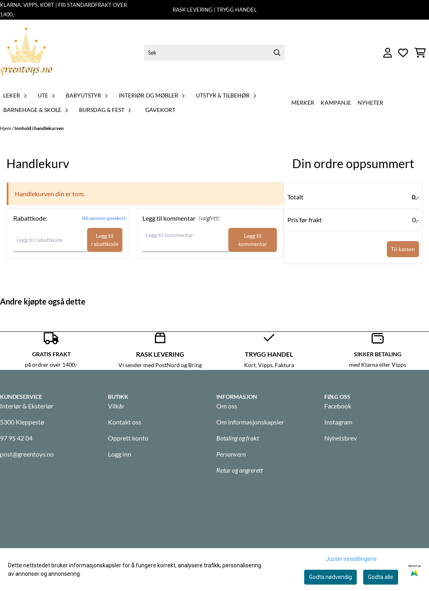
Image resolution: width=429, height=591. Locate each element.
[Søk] (214, 53)
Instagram (338, 422)
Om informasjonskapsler (250, 422)
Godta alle (380, 577)
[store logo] (26, 53)
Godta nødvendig (330, 577)
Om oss (226, 406)
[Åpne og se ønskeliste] (403, 53)
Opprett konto (128, 438)
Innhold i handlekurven (39, 128)
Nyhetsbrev (340, 438)
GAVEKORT (160, 109)
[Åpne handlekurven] (420, 53)
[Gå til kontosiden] (387, 53)
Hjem (6, 128)
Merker (302, 102)
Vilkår (116, 406)
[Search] (277, 53)
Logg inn (119, 454)
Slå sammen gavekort (104, 218)
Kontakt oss (124, 422)
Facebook (337, 406)
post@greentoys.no (27, 454)
